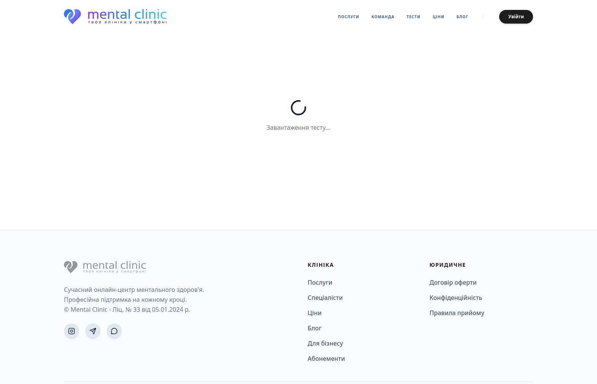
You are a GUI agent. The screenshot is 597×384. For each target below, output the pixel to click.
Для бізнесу (325, 343)
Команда (383, 16)
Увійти (516, 16)
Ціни (438, 16)
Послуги (348, 16)
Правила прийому (456, 313)
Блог (462, 16)
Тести (414, 16)
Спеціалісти (325, 297)
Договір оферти (453, 282)
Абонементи (326, 358)
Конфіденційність (455, 297)
